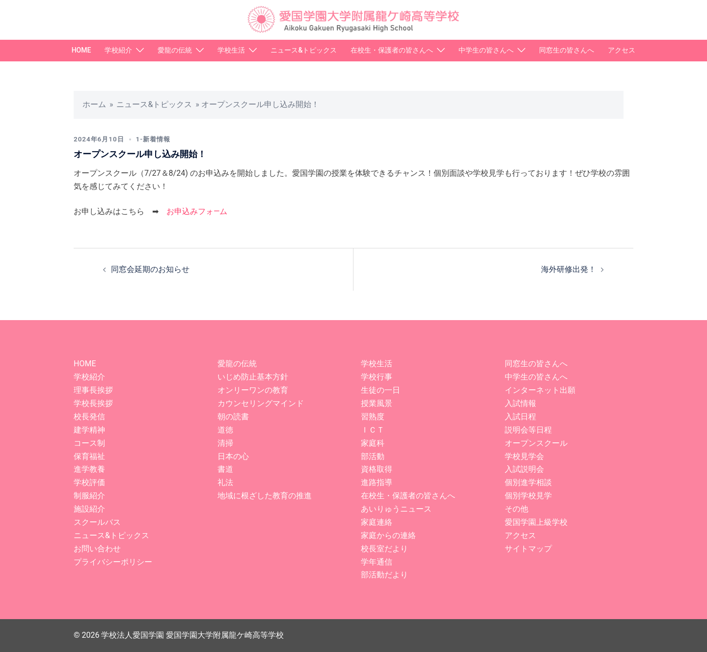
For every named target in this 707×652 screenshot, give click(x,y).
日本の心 (233, 456)
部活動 (372, 456)
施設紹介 (89, 509)
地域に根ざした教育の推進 (265, 495)
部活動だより (384, 574)
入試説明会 (524, 469)
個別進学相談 (528, 482)
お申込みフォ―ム (197, 211)
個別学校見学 (528, 495)
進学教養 (89, 469)
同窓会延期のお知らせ (150, 269)
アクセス (621, 50)
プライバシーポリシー (113, 562)
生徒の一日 (380, 390)
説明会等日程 (528, 430)
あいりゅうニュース (396, 509)
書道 (225, 469)
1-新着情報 (156, 139)
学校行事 (376, 376)
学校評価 (89, 482)
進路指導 (376, 482)
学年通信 (376, 562)
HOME (81, 50)
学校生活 (231, 50)
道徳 (225, 430)
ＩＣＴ (372, 430)
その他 (516, 509)
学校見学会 (524, 456)
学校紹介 (118, 50)
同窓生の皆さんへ (566, 50)
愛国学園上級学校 (536, 522)
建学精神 (89, 430)
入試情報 (520, 403)
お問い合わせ (97, 548)
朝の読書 (233, 416)
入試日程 (520, 416)
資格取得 (376, 469)
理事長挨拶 (93, 390)
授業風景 (376, 403)
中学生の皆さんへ (486, 50)
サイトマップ (528, 548)
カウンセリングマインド (261, 403)
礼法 (225, 482)
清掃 (225, 443)
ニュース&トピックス (304, 50)
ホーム (94, 104)
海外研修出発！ (568, 269)
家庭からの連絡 (388, 535)
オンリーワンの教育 (253, 390)
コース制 (89, 443)
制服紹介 (89, 495)
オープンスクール (536, 443)
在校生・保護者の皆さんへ (392, 50)
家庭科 (372, 443)
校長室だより (384, 548)
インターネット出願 (540, 390)
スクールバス (97, 522)
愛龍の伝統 (175, 50)
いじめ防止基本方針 (253, 376)
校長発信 (89, 416)
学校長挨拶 (93, 403)
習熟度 (372, 416)
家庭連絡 (376, 522)
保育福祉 (89, 456)
